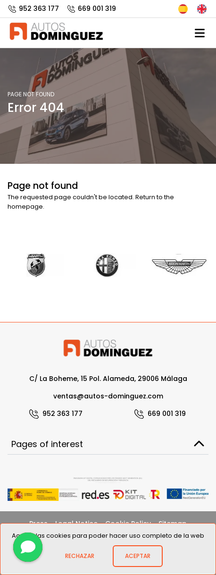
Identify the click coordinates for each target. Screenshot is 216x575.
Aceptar (137, 556)
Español (183, 9)
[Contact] (27, 547)
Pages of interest (108, 444)
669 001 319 (91, 8)
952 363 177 (33, 8)
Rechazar (79, 556)
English (202, 9)
